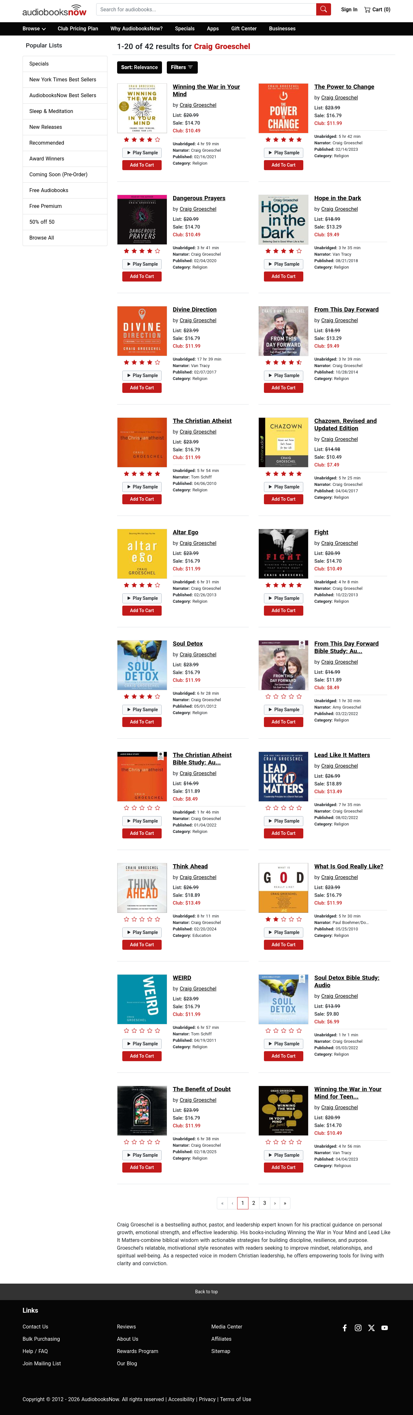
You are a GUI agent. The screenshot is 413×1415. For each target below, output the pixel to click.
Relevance (139, 67)
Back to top (206, 1291)
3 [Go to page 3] (264, 1203)
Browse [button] (34, 29)
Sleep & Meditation (51, 111)
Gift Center (244, 29)
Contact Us (35, 1327)
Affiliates (221, 1339)
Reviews (126, 1327)
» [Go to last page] (285, 1203)
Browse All (41, 238)
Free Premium (45, 206)
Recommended (46, 143)
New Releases (45, 127)
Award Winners (46, 159)
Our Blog (127, 1363)
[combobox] (213, 9)
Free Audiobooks (48, 190)
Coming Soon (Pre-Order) (58, 174)
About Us (127, 1339)
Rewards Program (137, 1351)
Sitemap (220, 1351)
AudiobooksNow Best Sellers (62, 95)
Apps (213, 29)
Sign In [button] (349, 9)
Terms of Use (235, 1399)
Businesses (282, 29)
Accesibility (181, 1399)
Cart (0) (377, 9)
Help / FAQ (35, 1351)
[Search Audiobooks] (323, 9)
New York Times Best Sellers (62, 80)
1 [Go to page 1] (242, 1203)
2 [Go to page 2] (253, 1203)
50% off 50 (42, 222)
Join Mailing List (42, 1363)
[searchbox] (206, 9)
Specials (185, 29)
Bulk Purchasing (41, 1339)
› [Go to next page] (275, 1203)
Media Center (226, 1327)
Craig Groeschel (198, 105)
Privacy (207, 1399)
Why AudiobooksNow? (137, 29)
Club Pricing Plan (78, 29)
